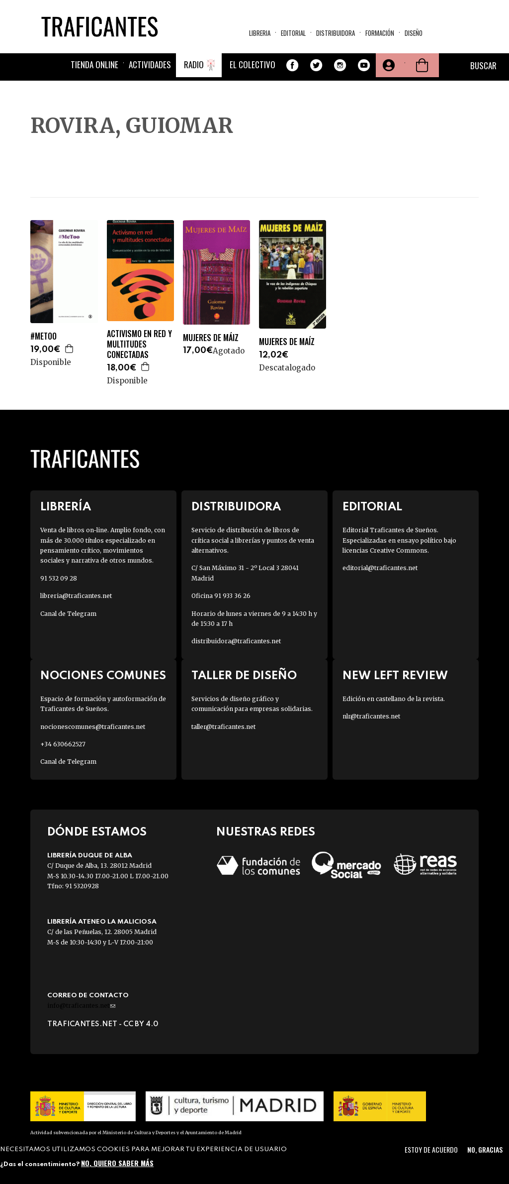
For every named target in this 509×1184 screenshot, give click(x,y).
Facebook (292, 65)
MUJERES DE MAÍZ (287, 342)
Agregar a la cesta (69, 348)
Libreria (259, 33)
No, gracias (485, 1149)
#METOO (43, 336)
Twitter (316, 65)
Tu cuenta (388, 65)
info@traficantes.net (81, 1005)
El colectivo (252, 64)
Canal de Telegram (68, 613)
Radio (194, 64)
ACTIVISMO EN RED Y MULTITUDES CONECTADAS (139, 344)
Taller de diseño (244, 676)
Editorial (293, 33)
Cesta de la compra (422, 65)
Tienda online (94, 64)
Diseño (414, 33)
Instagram (340, 65)
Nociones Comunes (103, 676)
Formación (379, 33)
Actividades (150, 64)
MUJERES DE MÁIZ (211, 338)
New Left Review (395, 676)
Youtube (364, 65)
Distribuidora (335, 33)
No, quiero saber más (117, 1163)
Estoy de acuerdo (431, 1149)
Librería (65, 507)
